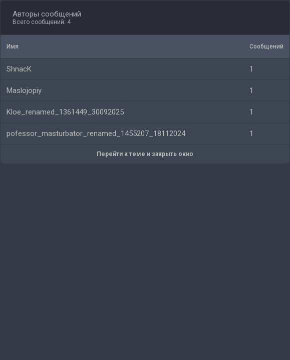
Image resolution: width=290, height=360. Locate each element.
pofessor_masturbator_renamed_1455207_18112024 (96, 133)
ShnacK (19, 69)
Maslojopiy (24, 90)
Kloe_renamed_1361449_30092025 (65, 112)
